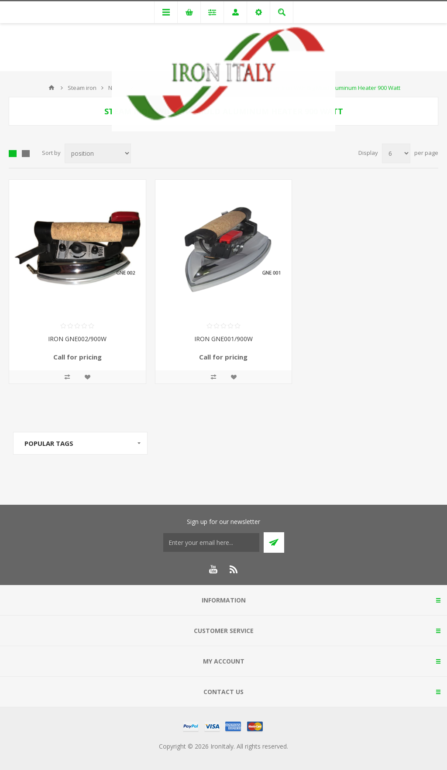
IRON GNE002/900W (77, 339)
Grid (13, 153)
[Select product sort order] (98, 153)
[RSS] (234, 569)
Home (51, 88)
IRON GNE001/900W (223, 339)
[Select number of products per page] (396, 153)
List (26, 153)
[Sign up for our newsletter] (211, 542)
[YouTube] (213, 569)
